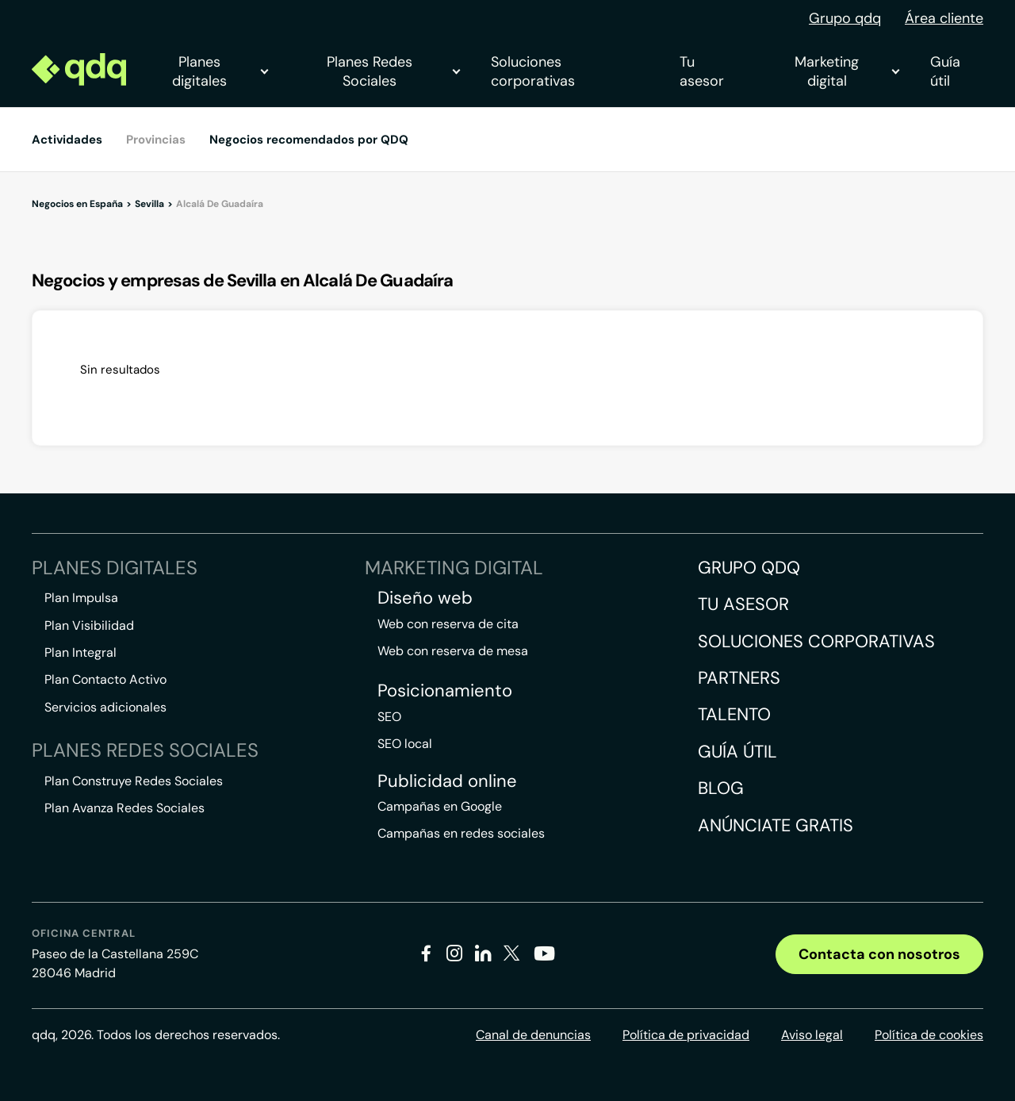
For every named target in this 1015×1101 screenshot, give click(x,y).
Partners (739, 677)
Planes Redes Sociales (392, 71)
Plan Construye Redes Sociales (133, 781)
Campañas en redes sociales (461, 833)
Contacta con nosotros (879, 954)
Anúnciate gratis (775, 825)
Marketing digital (846, 71)
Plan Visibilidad (89, 625)
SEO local (404, 743)
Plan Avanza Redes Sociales (124, 808)
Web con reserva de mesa (452, 651)
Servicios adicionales (105, 707)
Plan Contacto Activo (105, 679)
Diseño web (425, 598)
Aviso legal (812, 1034)
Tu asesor (702, 71)
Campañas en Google (439, 806)
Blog (721, 788)
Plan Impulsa (81, 597)
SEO (389, 716)
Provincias (156, 140)
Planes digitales (219, 71)
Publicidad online (447, 781)
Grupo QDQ (749, 567)
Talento (734, 714)
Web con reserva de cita (448, 624)
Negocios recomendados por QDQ (308, 140)
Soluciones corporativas (533, 71)
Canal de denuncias (533, 1034)
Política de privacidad (685, 1034)
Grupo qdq (845, 18)
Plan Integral (80, 652)
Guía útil (945, 71)
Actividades (67, 140)
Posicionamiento (444, 691)
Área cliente (944, 18)
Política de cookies (929, 1034)
